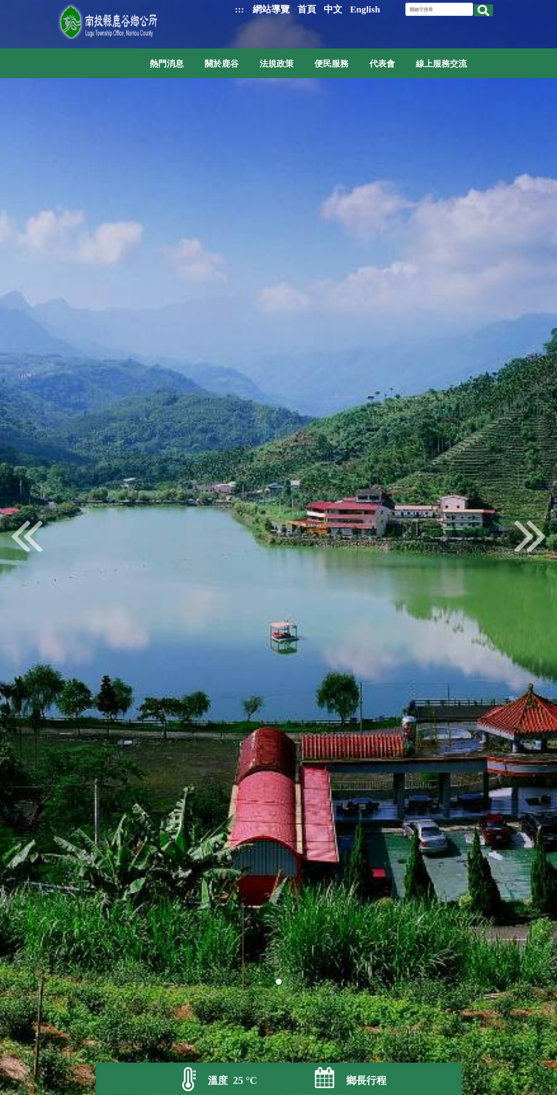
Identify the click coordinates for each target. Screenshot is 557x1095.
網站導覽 (271, 9)
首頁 (306, 9)
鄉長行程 (366, 1081)
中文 (333, 9)
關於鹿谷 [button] (222, 64)
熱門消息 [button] (167, 64)
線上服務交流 (441, 64)
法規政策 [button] (277, 64)
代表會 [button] (382, 64)
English (365, 9)
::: (239, 9)
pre (27, 536)
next (529, 536)
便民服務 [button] (331, 64)
